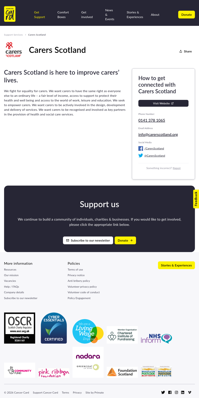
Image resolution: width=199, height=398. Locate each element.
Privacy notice (76, 275)
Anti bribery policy (79, 280)
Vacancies (10, 280)
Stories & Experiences (135, 14)
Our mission (11, 275)
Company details (14, 292)
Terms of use (75, 269)
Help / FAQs (11, 286)
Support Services (13, 34)
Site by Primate (95, 392)
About (155, 14)
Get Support (39, 14)
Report (177, 168)
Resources (10, 269)
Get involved (87, 14)
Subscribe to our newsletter (21, 298)
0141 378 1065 (151, 120)
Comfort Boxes (63, 14)
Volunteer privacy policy (82, 286)
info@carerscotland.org (158, 134)
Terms (65, 392)
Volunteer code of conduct (84, 292)
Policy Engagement (79, 298)
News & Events (109, 14)
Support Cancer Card (45, 392)
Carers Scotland (37, 34)
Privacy (77, 392)
